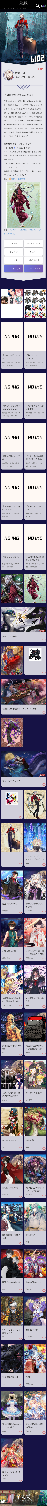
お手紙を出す (33, 260)
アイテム (14, 243)
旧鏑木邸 (21, 179)
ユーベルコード (33, 243)
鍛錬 (24, 8)
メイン (4, 8)
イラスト (18, 8)
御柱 (13, 179)
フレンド (14, 260)
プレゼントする (33, 268)
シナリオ (11, 8)
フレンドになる (14, 268)
